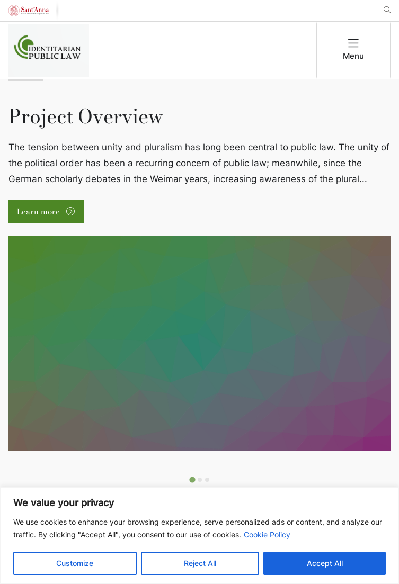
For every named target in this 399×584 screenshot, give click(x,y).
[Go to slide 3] (207, 480)
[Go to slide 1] (192, 480)
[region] (199, 535)
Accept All (325, 563)
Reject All (200, 563)
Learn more (39, 211)
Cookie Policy (267, 534)
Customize (74, 563)
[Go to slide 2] (200, 480)
